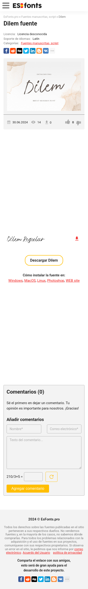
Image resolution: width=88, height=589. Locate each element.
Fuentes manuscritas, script (39, 43)
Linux (41, 280)
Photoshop (55, 280)
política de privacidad (67, 552)
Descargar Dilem (44, 260)
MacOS (30, 280)
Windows (15, 280)
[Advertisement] (44, 180)
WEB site (73, 280)
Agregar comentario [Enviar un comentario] (27, 488)
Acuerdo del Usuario (36, 552)
